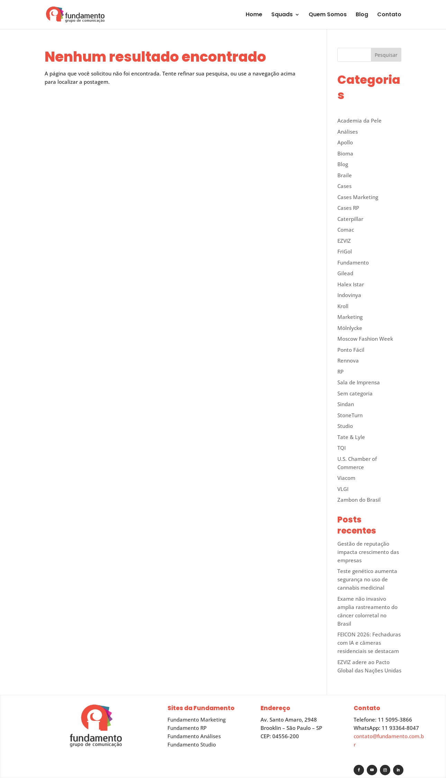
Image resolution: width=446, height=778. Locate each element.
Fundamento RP (187, 727)
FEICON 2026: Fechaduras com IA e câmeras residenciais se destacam (369, 642)
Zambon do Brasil (359, 499)
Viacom (346, 477)
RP (340, 371)
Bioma (345, 153)
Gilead (345, 273)
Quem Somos (328, 15)
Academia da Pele (359, 120)
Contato (389, 15)
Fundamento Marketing (196, 719)
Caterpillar (350, 218)
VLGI (342, 488)
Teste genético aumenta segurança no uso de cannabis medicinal (367, 579)
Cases (344, 185)
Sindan (345, 404)
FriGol (344, 251)
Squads (282, 15)
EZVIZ (344, 240)
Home (254, 15)
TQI (341, 447)
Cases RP (348, 207)
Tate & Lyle (351, 436)
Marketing (350, 316)
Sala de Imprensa (358, 382)
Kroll (342, 306)
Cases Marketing (357, 197)
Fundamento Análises (194, 736)
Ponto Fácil (350, 349)
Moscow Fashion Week (365, 338)
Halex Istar (350, 284)
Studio (345, 425)
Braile (344, 175)
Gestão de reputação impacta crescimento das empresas (368, 552)
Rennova (348, 360)
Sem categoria (355, 393)
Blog (362, 15)
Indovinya (349, 295)
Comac (345, 229)
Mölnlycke (349, 327)
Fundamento (353, 262)
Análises (347, 131)
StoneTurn (350, 415)
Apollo (345, 142)
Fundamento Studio (191, 744)
